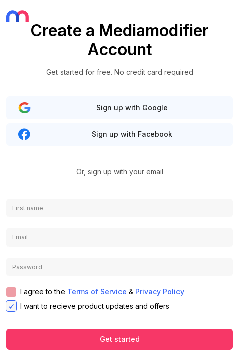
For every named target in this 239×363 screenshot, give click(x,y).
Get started (120, 339)
